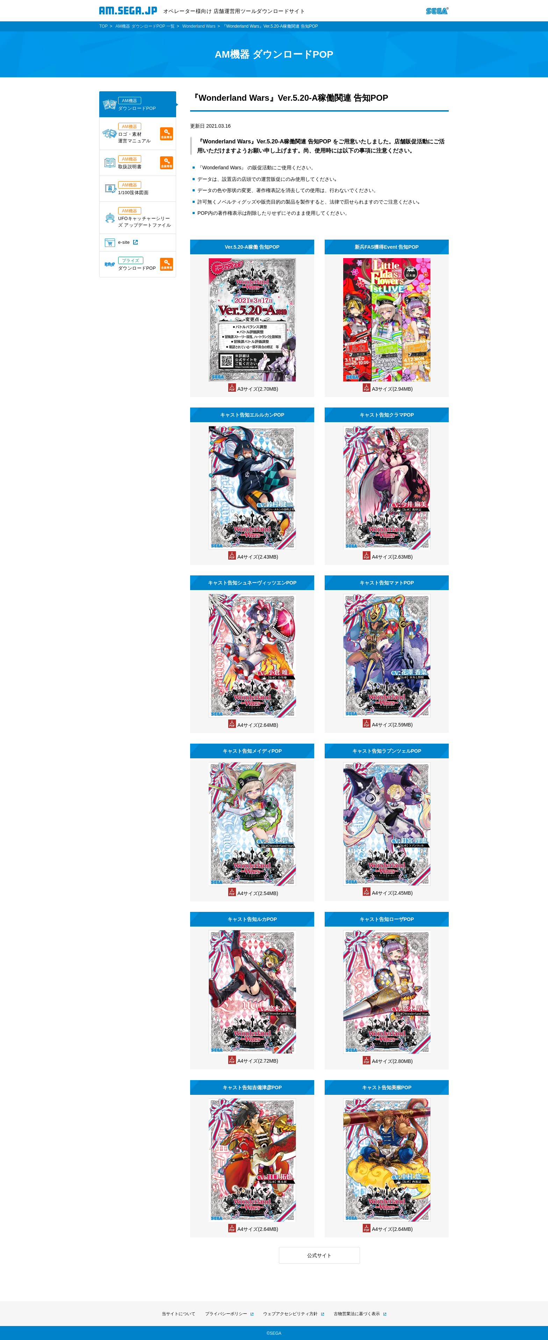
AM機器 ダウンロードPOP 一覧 (144, 26)
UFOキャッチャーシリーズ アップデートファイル (138, 217)
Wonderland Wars (199, 26)
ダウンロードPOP (129, 104)
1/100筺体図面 (127, 188)
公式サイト (319, 1255)
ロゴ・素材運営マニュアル (137, 133)
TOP (103, 26)
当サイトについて (178, 1313)
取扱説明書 (138, 162)
